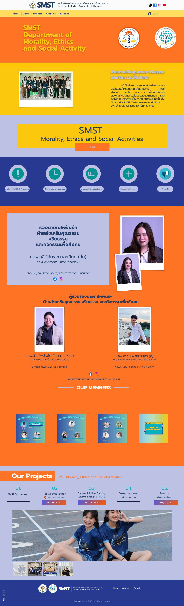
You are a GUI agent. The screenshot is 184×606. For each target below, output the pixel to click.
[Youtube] (164, 5)
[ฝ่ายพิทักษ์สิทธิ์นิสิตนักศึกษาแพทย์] (17, 189)
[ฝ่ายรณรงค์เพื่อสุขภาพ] (128, 189)
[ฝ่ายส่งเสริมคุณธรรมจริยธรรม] (92, 189)
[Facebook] (155, 5)
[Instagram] (159, 5)
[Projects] (165, 189)
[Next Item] (168, 535)
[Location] (45, 497)
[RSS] (150, 5)
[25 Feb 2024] (54, 502)
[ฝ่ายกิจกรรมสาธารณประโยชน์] (55, 189)
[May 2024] (166, 502)
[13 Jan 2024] (92, 502)
